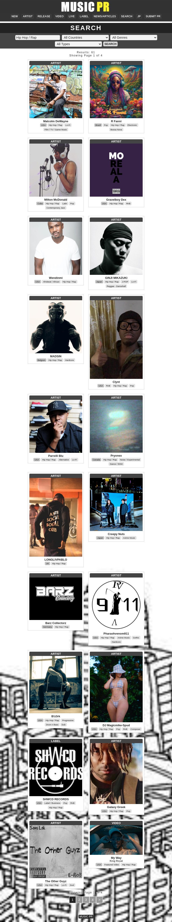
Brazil (98, 125)
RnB (128, 203)
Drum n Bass (52, 724)
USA (43, 125)
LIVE (72, 16)
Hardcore (69, 360)
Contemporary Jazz (55, 208)
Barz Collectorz (55, 623)
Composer (135, 729)
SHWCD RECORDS (56, 799)
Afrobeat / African (51, 281)
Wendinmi (56, 278)
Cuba (40, 203)
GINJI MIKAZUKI (116, 278)
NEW (15, 16)
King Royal (116, 861)
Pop (106, 125)
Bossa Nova (116, 129)
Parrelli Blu (55, 456)
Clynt (116, 382)
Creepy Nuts (116, 534)
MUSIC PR (86, 916)
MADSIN (55, 356)
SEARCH (126, 16)
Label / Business (52, 803)
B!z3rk (55, 716)
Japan (99, 281)
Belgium (41, 360)
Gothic (136, 637)
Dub (64, 724)
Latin (64, 203)
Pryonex (116, 455)
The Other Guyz (55, 881)
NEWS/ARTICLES (105, 16)
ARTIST (27, 16)
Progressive (68, 720)
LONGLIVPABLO (56, 559)
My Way (116, 858)
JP (139, 16)
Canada (96, 459)
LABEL (84, 16)
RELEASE (44, 16)
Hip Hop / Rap (55, 125)
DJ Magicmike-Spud (116, 725)
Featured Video (111, 864)
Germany (47, 627)
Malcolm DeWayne (55, 121)
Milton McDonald (55, 199)
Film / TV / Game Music (56, 129)
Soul (72, 885)
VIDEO (59, 16)
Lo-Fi (67, 125)
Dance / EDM (116, 464)
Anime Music (129, 538)
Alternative (64, 459)
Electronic (132, 125)
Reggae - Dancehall (116, 286)
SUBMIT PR (153, 16)
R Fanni (116, 121)
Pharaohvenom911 (116, 633)
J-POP (125, 281)
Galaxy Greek (116, 807)
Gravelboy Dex (116, 199)
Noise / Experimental (130, 459)
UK (47, 563)
